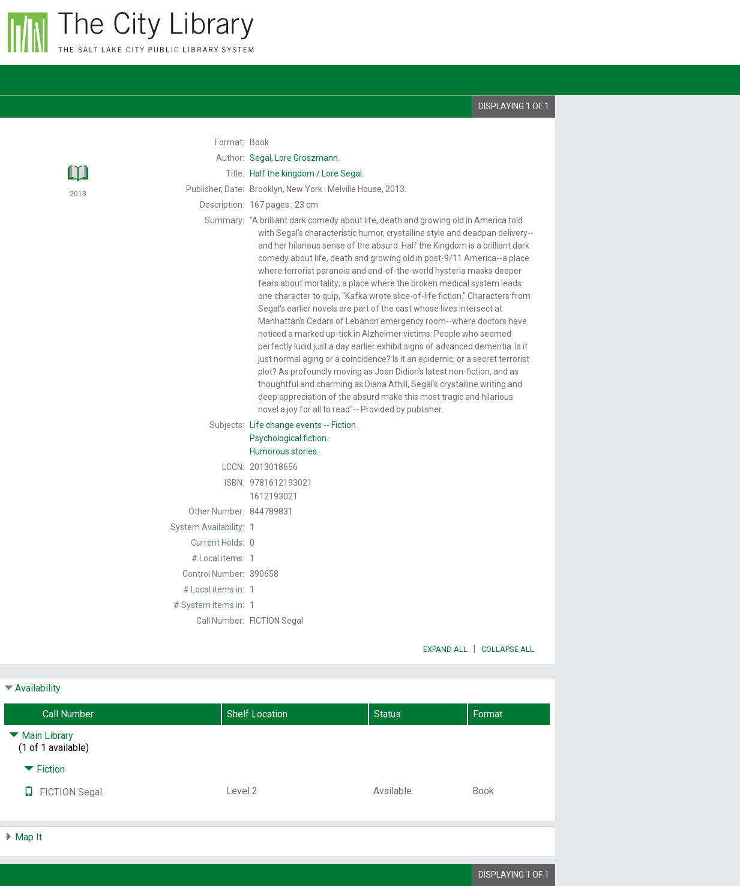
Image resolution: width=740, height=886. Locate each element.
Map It (28, 837)
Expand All (445, 649)
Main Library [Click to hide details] (41, 735)
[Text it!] (29, 792)
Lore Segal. (307, 173)
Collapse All (507, 649)
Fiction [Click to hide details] (44, 769)
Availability (38, 688)
